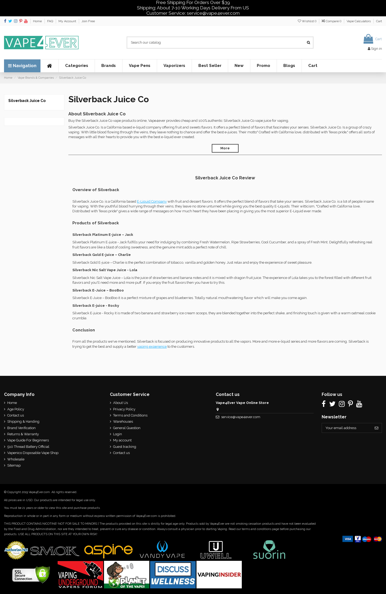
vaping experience (152, 347)
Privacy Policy (124, 409)
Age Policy (15, 409)
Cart (379, 21)
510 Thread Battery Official (28, 447)
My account (122, 440)
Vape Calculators (359, 21)
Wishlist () (307, 21)
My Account (67, 21)
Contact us (15, 415)
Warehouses (123, 421)
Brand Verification (21, 428)
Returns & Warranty (23, 434)
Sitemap (14, 465)
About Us (120, 403)
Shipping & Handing (23, 421)
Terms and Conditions (130, 415)
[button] (76, 65)
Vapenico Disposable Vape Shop (32, 453)
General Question (126, 428)
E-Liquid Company (152, 201)
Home (38, 21)
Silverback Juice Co (27, 101)
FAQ (50, 21)
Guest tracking (124, 447)
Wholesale (15, 459)
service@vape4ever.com (240, 417)
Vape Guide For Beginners (28, 440)
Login (117, 434)
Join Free (88, 21)
